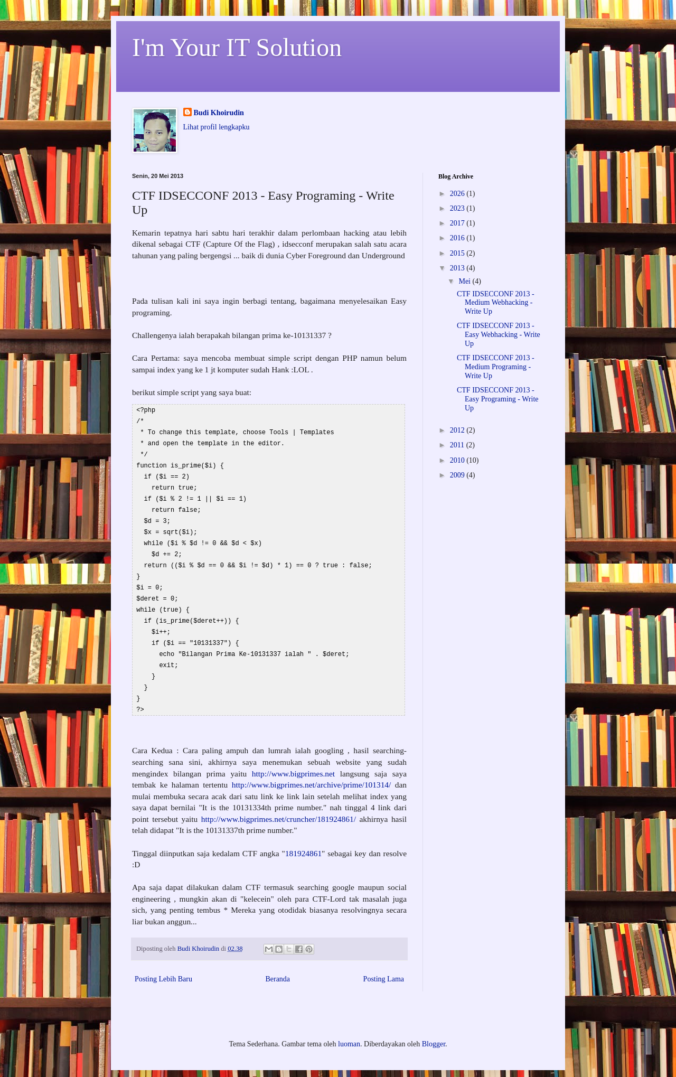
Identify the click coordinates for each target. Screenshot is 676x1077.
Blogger (433, 1029)
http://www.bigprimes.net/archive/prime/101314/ (313, 769)
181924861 (303, 838)
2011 (458, 445)
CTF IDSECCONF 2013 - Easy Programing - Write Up (498, 399)
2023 (458, 208)
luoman (349, 1029)
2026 (458, 194)
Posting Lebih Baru (163, 964)
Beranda (277, 964)
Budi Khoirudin (219, 113)
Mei (465, 281)
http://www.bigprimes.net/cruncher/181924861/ (278, 804)
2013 (458, 268)
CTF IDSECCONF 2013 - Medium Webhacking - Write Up (495, 303)
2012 (458, 430)
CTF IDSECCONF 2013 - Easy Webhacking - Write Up (498, 335)
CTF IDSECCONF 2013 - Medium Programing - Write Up (495, 367)
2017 (458, 223)
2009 (458, 475)
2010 (458, 460)
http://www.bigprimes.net (293, 758)
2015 (458, 253)
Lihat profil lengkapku (216, 127)
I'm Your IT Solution (237, 47)
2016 (458, 238)
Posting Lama (383, 964)
